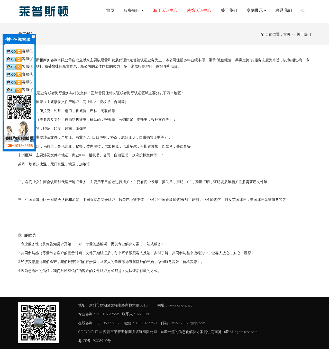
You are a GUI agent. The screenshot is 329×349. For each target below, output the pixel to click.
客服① (19, 51)
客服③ (19, 66)
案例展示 (256, 10)
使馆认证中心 (199, 10)
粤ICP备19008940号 (94, 340)
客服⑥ (19, 89)
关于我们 (229, 10)
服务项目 (133, 10)
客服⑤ (19, 82)
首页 (110, 10)
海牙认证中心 (165, 10)
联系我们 (284, 10)
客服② (19, 58)
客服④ (19, 74)
